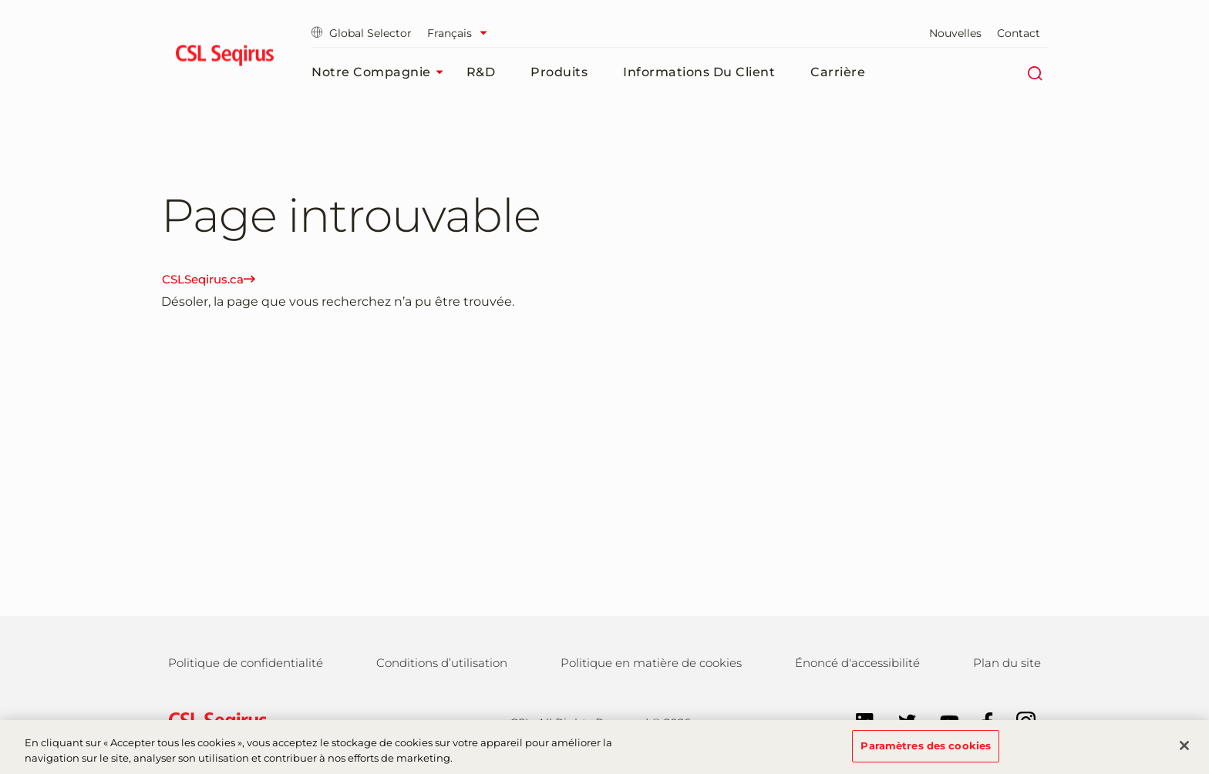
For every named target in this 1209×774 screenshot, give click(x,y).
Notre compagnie (381, 72)
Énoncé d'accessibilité (857, 662)
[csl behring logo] (214, 721)
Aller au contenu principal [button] (0, 0)
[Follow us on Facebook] (980, 720)
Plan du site (1007, 662)
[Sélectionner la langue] (461, 33)
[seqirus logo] (224, 58)
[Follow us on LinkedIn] (857, 720)
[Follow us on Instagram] (1018, 720)
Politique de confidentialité (245, 662)
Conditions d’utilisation (441, 662)
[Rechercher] (1034, 72)
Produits (559, 72)
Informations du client (699, 72)
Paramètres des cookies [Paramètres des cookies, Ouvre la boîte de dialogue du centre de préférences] (925, 752)
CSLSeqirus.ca (208, 279)
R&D (481, 72)
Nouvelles (955, 33)
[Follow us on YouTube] (941, 720)
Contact (1018, 33)
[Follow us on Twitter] (899, 720)
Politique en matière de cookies (651, 662)
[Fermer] (1184, 752)
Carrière (837, 72)
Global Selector (362, 33)
